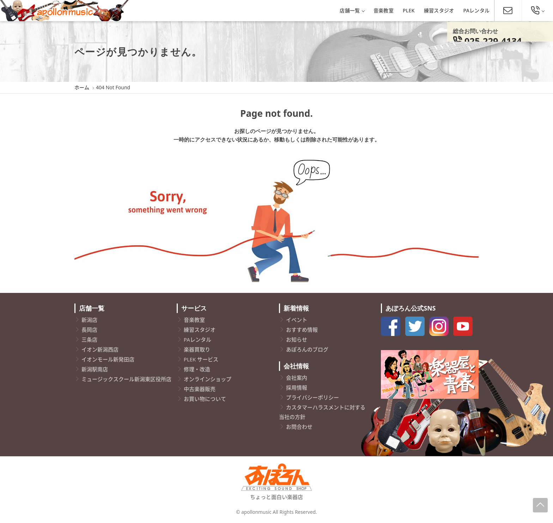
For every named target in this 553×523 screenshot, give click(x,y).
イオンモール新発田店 (107, 359)
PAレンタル (476, 10)
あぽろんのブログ (307, 349)
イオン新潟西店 (100, 349)
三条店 (89, 339)
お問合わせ (299, 426)
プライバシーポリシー (312, 397)
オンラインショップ (207, 379)
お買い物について (205, 398)
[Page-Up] (540, 505)
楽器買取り (197, 349)
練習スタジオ (439, 10)
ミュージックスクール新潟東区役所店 (126, 379)
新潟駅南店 (94, 369)
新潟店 (89, 319)
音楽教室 (383, 10)
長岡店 (89, 329)
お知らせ (296, 339)
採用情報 (296, 387)
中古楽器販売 (199, 388)
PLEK (409, 10)
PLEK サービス (201, 359)
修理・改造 (197, 369)
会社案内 (296, 377)
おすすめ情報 (302, 329)
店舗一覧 (352, 10)
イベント (296, 319)
